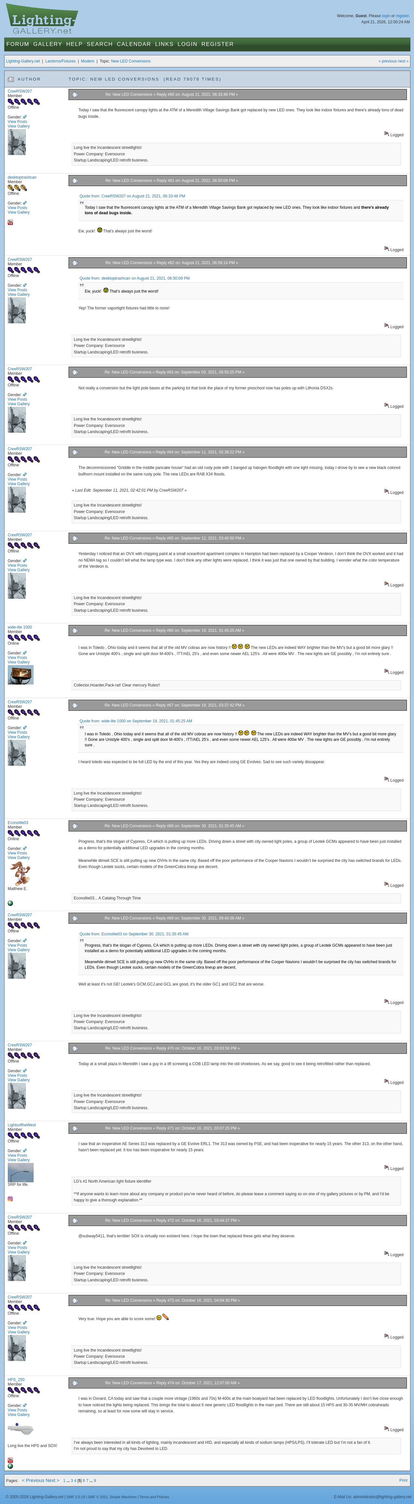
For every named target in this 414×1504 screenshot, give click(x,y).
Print (403, 1480)
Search (100, 44)
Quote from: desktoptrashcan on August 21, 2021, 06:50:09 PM (135, 278)
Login (187, 44)
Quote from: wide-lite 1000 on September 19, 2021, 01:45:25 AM (136, 721)
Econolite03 (18, 822)
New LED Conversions (130, 61)
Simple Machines (123, 1497)
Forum (17, 44)
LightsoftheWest (22, 1125)
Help (74, 44)
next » (403, 61)
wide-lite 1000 (20, 627)
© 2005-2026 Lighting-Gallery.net (34, 1497)
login (386, 16)
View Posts (17, 121)
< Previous (33, 1480)
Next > (53, 1480)
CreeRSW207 (20, 91)
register (402, 16)
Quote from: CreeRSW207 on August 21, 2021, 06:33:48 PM (132, 196)
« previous (388, 61)
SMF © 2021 (98, 1497)
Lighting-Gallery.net (23, 61)
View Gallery (19, 126)
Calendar (134, 44)
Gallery (47, 44)
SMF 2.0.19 (76, 1497)
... (69, 1480)
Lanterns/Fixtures (60, 61)
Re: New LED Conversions (128, 94)
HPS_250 (16, 1379)
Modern (87, 61)
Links (164, 44)
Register (218, 44)
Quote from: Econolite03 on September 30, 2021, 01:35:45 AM (134, 934)
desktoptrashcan (22, 177)
